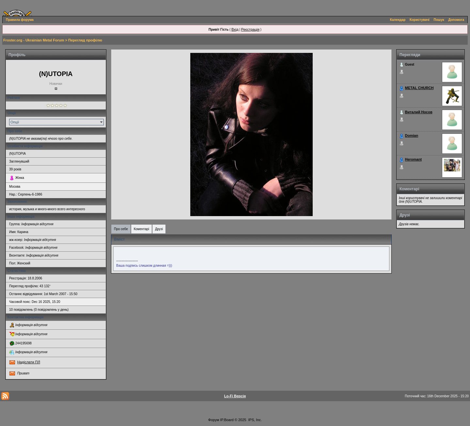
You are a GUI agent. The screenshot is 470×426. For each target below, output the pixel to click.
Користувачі (420, 20)
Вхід (235, 29)
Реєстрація (250, 29)
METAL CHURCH (419, 88)
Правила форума (20, 20)
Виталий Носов (418, 112)
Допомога (456, 20)
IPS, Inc (254, 420)
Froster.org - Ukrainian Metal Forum (33, 40)
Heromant (413, 159)
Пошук (439, 20)
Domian (411, 135)
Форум (213, 420)
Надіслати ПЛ (28, 362)
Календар (398, 20)
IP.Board (226, 420)
